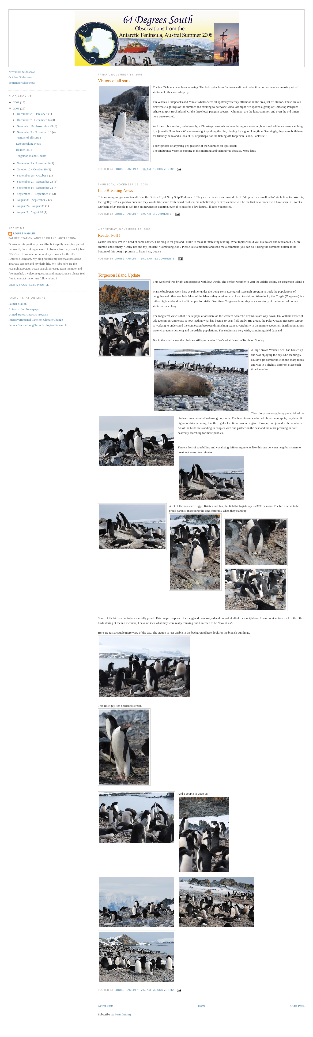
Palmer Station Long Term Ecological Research (37, 325)
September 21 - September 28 (35, 181)
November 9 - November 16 (34, 132)
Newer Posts (105, 1005)
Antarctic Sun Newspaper (24, 309)
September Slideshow (21, 82)
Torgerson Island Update (119, 275)
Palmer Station (17, 303)
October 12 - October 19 (32, 169)
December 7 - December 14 (34, 120)
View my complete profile (28, 285)
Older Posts (297, 1005)
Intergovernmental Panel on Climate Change (35, 319)
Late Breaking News (115, 190)
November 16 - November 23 (35, 126)
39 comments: (164, 990)
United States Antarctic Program (28, 314)
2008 (16, 108)
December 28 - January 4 (32, 114)
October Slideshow (20, 77)
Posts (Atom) (123, 1014)
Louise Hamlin (24, 233)
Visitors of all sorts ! (115, 81)
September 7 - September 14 (34, 193)
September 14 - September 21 (35, 187)
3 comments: (163, 214)
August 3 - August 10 (30, 212)
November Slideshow (21, 72)
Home (202, 1005)
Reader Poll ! (109, 235)
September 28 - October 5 (33, 175)
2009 (16, 102)
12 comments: (164, 169)
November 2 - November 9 (33, 163)
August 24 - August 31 (31, 206)
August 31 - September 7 (32, 200)
